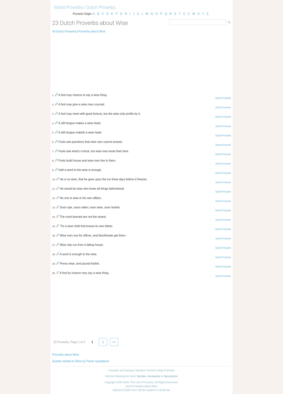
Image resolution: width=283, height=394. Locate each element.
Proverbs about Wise (92, 31)
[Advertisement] (141, 61)
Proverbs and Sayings (121, 370)
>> (114, 342)
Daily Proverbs (166, 370)
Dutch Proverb (223, 98)
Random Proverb (146, 370)
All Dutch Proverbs (64, 31)
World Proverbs (68, 7)
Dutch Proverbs (100, 7)
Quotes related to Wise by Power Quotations (80, 361)
